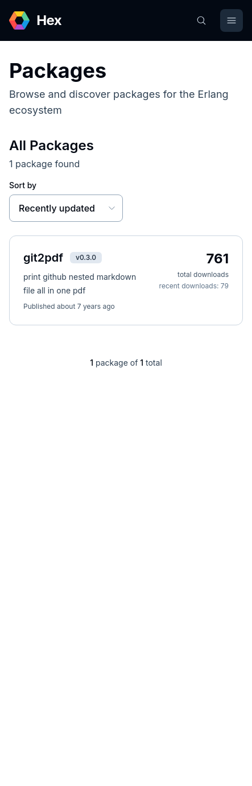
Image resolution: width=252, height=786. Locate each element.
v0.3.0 (86, 257)
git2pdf (43, 257)
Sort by (22, 185)
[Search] (201, 20)
